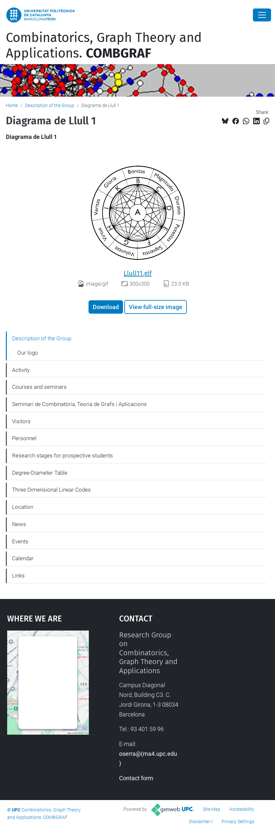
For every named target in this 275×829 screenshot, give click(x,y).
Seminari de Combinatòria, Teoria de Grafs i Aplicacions (79, 404)
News (19, 524)
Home (12, 105)
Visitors (21, 421)
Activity (21, 370)
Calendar (23, 558)
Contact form (136, 778)
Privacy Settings (238, 821)
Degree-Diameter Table (39, 472)
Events (20, 541)
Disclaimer (199, 821)
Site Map (211, 809)
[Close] (262, 14)
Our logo (27, 352)
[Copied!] (266, 121)
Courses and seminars (39, 387)
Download (106, 307)
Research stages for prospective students (62, 455)
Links (18, 575)
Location (22, 507)
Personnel (24, 438)
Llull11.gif (138, 273)
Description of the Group (49, 105)
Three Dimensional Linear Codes (51, 489)
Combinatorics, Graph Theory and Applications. (104, 45)
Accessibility (241, 809)
